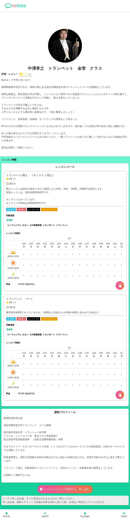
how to (6, 515)
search (45, 515)
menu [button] (124, 515)
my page (85, 515)
